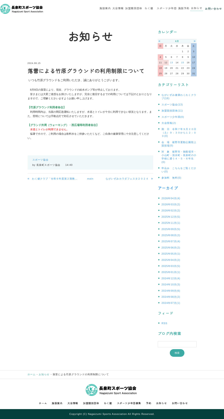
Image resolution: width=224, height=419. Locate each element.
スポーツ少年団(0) (173, 117)
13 (171, 62)
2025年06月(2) (171, 247)
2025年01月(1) (171, 272)
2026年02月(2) (171, 210)
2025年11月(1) (171, 222)
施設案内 (104, 8)
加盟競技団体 (133, 8)
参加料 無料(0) (171, 177)
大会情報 (117, 8)
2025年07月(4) (171, 241)
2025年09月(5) (171, 229)
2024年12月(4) (171, 278)
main (90, 178)
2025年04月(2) (171, 259)
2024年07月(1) (171, 303)
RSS (164, 323)
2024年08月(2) (171, 296)
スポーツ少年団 (166, 8)
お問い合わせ (213, 8)
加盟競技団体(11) (172, 110)
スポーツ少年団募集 (129, 403)
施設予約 (183, 8)
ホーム (32, 374)
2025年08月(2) (171, 235)
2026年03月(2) (171, 204)
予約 (148, 403)
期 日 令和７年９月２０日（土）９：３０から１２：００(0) (179, 132)
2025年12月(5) (171, 216)
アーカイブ (167, 187)
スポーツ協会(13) (172, 104)
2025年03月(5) (171, 265)
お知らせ (196, 8)
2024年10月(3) (171, 284)
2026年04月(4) (171, 198)
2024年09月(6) (171, 290)
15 (182, 62)
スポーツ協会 (40, 159)
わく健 (149, 8)
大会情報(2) (169, 123)
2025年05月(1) (171, 253)
